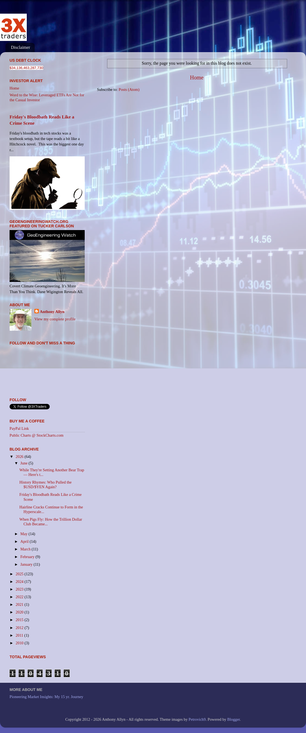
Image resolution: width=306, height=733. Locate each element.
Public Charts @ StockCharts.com (36, 435)
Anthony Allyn (52, 311)
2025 (20, 574)
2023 (20, 589)
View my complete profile (55, 319)
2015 (20, 620)
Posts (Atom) (129, 89)
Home (196, 78)
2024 (20, 581)
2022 (20, 597)
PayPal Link (19, 428)
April (25, 541)
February (28, 557)
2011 (20, 635)
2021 (20, 604)
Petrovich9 (197, 719)
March (26, 549)
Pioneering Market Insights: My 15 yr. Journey (46, 697)
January (27, 564)
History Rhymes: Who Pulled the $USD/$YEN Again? (45, 484)
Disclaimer (20, 47)
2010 (20, 643)
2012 (20, 627)
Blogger (233, 719)
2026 (20, 456)
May (24, 534)
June (24, 463)
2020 (20, 612)
